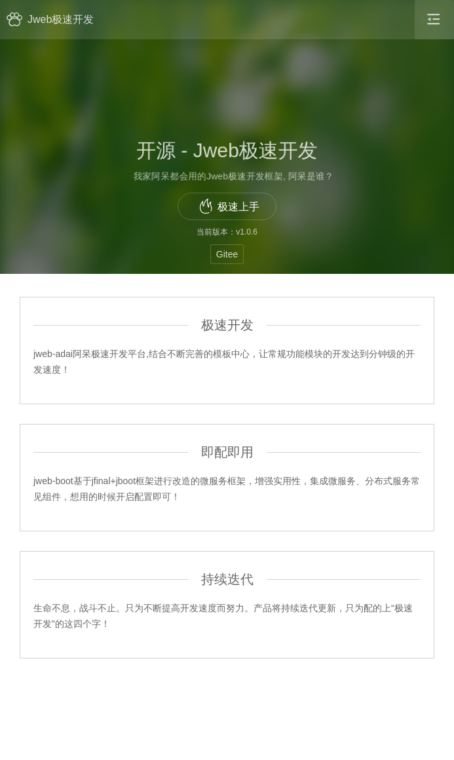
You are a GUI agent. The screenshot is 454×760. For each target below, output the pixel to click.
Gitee (227, 254)
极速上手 (229, 206)
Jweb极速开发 (50, 19)
